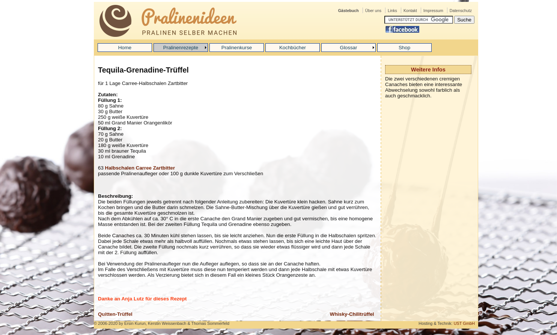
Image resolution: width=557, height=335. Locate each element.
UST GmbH (464, 323)
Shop (404, 47)
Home (125, 47)
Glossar (348, 47)
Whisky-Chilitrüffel (352, 314)
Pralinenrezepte (180, 47)
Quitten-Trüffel (115, 314)
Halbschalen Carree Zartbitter (140, 168)
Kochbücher (292, 47)
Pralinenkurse (236, 47)
